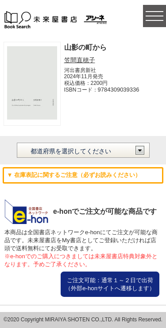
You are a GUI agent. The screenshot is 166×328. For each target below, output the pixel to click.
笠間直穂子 (79, 60)
